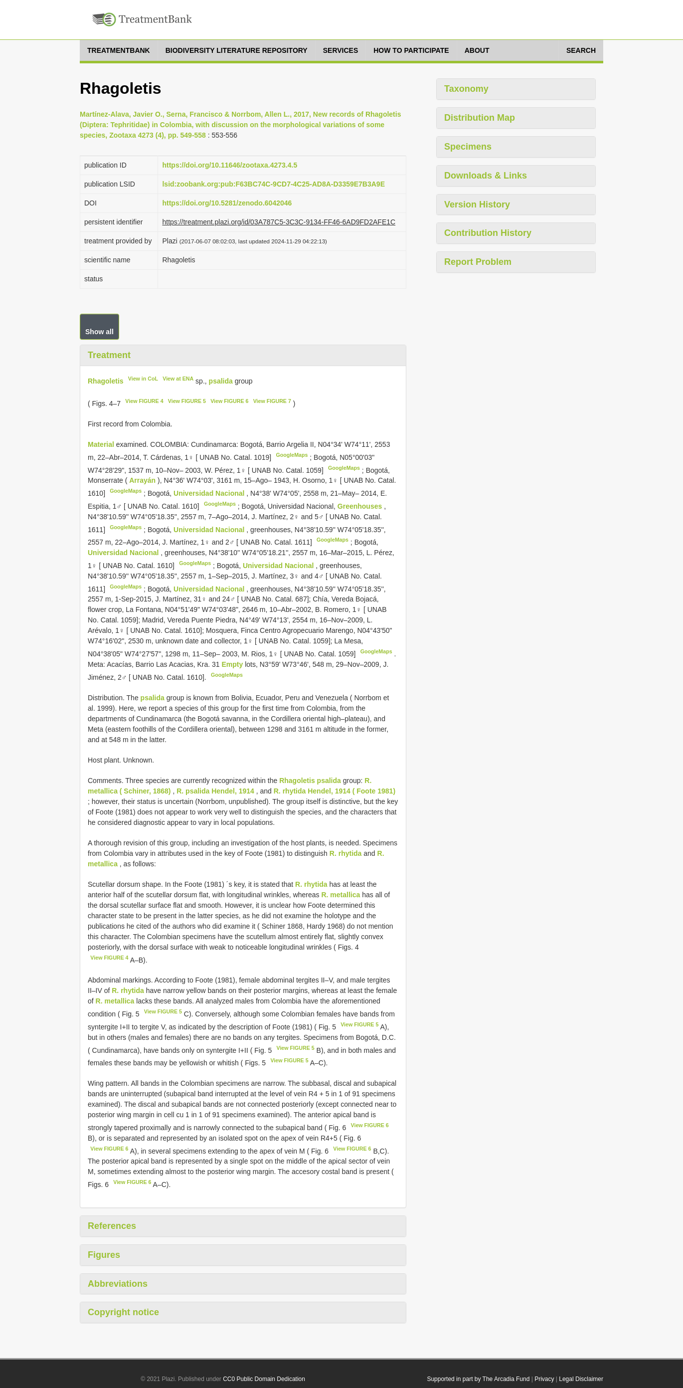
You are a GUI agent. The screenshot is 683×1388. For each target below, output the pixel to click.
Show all (99, 332)
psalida (221, 381)
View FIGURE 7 (272, 401)
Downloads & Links (485, 176)
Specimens (468, 147)
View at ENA (178, 379)
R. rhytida (346, 853)
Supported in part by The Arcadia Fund (478, 1379)
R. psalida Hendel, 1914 (215, 791)
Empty (233, 664)
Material (102, 444)
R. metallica (340, 895)
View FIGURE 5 (187, 401)
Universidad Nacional (209, 493)
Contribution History (487, 233)
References (112, 1226)
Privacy (544, 1379)
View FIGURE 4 (144, 401)
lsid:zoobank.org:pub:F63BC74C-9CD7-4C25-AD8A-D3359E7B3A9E (273, 184)
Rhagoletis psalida (310, 781)
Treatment (109, 355)
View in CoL (143, 379)
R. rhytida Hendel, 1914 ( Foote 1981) (334, 791)
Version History (477, 204)
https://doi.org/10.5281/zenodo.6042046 (227, 203)
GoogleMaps (292, 455)
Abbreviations (118, 1284)
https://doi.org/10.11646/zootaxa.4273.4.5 (229, 165)
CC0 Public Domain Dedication (264, 1379)
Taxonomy (466, 89)
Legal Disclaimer (581, 1379)
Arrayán (143, 480)
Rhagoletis (106, 381)
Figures (104, 1255)
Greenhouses (361, 506)
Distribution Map (479, 118)
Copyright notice (123, 1312)
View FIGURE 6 (229, 401)
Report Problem (478, 262)
